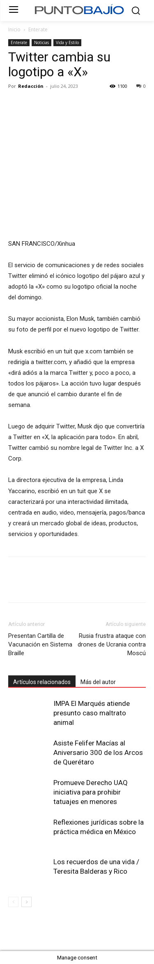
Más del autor (98, 682)
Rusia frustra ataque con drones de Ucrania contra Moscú (112, 644)
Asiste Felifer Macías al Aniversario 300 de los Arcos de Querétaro (98, 752)
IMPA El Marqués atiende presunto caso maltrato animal (91, 713)
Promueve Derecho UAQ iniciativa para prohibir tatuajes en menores (90, 792)
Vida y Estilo (67, 42)
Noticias (41, 42)
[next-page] (26, 902)
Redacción (31, 86)
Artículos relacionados (42, 682)
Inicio (14, 29)
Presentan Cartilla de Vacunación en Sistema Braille (40, 644)
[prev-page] (13, 902)
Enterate (38, 29)
